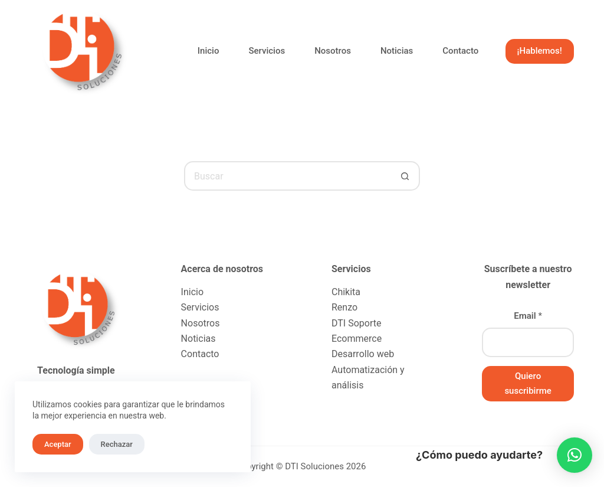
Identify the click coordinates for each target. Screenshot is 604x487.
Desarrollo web (362, 353)
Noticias (396, 50)
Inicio (208, 50)
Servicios (266, 50)
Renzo (344, 307)
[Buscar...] (287, 176)
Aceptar (57, 444)
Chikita (345, 292)
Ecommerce (356, 338)
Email (528, 315)
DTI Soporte (356, 323)
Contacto (460, 50)
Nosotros (332, 50)
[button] (574, 455)
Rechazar (117, 444)
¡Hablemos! (539, 50)
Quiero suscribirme (527, 383)
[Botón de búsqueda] (405, 176)
